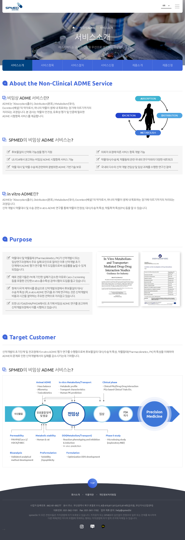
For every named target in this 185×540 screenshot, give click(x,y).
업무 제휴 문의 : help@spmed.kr (116, 510)
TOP (92, 483)
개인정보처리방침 (107, 494)
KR (167, 5)
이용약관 (89, 494)
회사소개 (75, 494)
